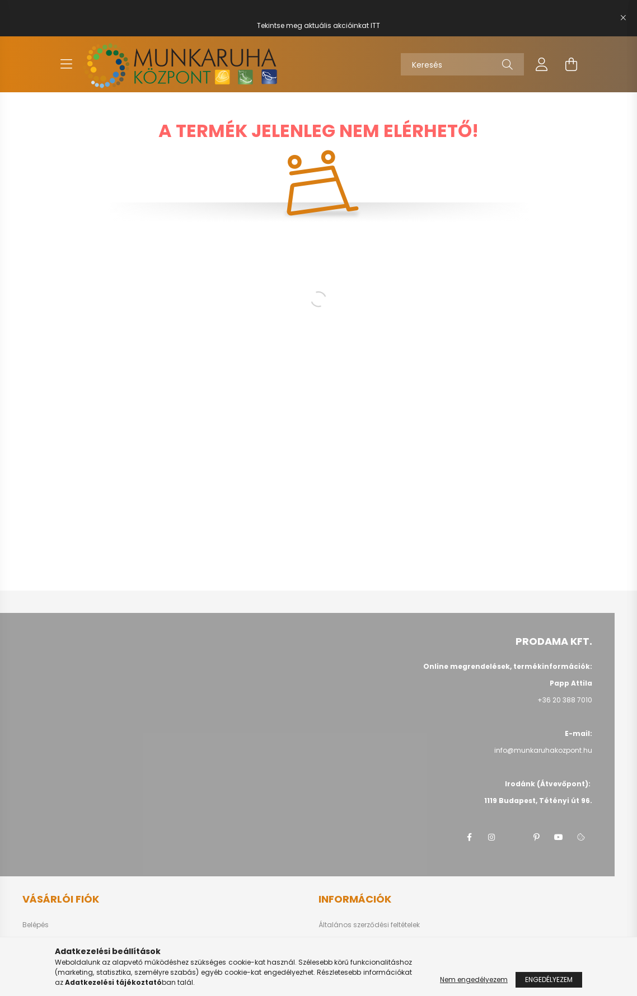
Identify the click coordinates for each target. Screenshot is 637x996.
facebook (469, 837)
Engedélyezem (549, 979)
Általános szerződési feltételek (369, 925)
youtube (558, 837)
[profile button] (542, 64)
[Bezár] (623, 18)
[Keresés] (462, 64)
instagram (491, 837)
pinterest (536, 837)
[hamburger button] (66, 64)
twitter (514, 837)
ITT (375, 25)
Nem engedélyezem (474, 979)
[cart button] (571, 64)
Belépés (35, 925)
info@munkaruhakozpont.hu (543, 750)
